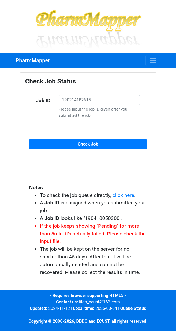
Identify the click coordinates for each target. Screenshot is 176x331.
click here (123, 195)
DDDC (81, 321)
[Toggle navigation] (152, 60)
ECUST (103, 321)
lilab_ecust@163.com (99, 302)
